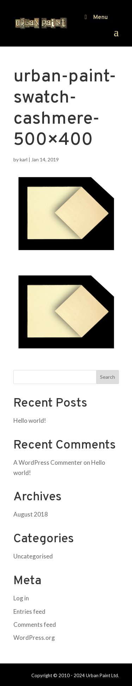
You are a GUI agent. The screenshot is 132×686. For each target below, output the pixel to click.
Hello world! (29, 420)
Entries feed (29, 611)
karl (23, 159)
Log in (21, 598)
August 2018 (30, 514)
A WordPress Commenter (47, 462)
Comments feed (34, 624)
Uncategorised (33, 556)
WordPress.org (34, 637)
